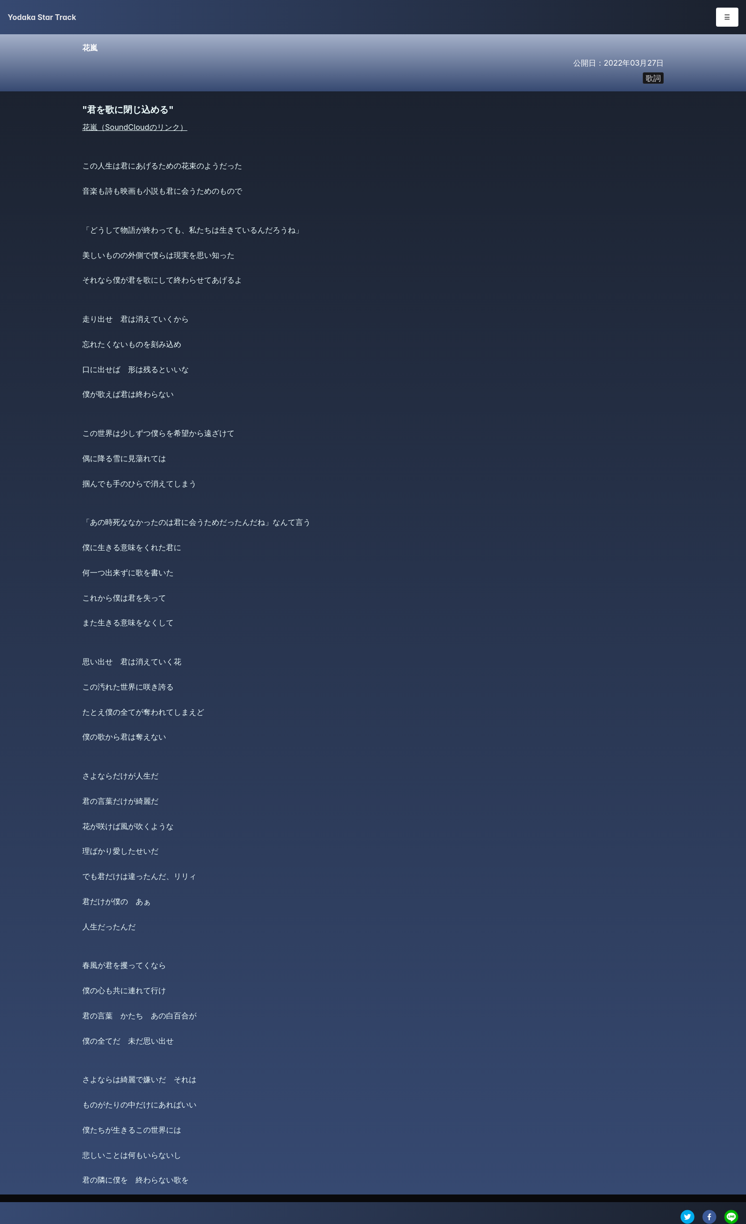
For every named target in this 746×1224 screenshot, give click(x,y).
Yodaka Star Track (42, 17)
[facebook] (709, 1217)
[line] (731, 1217)
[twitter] (687, 1217)
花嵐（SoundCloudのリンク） (134, 127)
